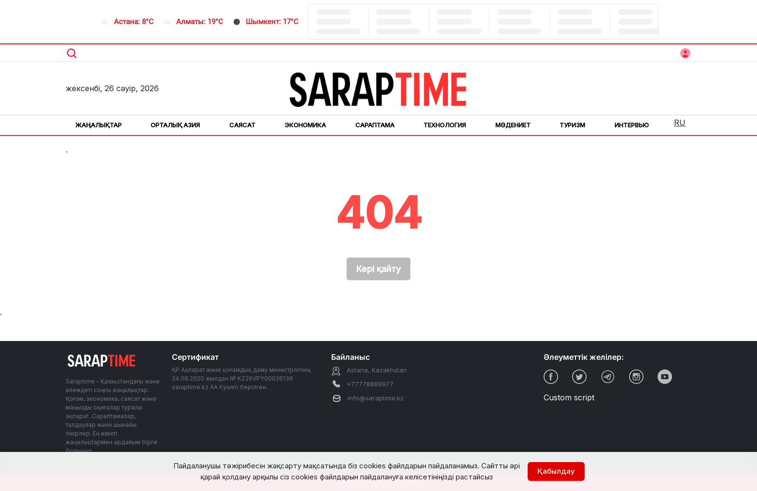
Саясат (242, 125)
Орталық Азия (175, 125)
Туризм (572, 125)
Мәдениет (513, 125)
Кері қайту (378, 269)
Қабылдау (556, 471)
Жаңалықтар (98, 125)
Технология (444, 125)
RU (680, 122)
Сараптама (374, 125)
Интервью (632, 125)
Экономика (305, 125)
